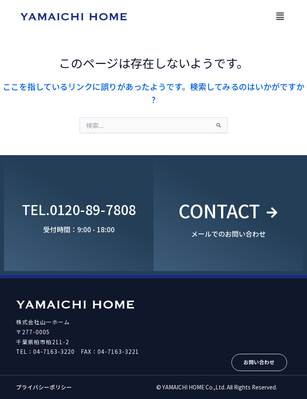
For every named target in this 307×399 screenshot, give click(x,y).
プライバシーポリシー (44, 387)
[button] (280, 16)
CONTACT (218, 209)
